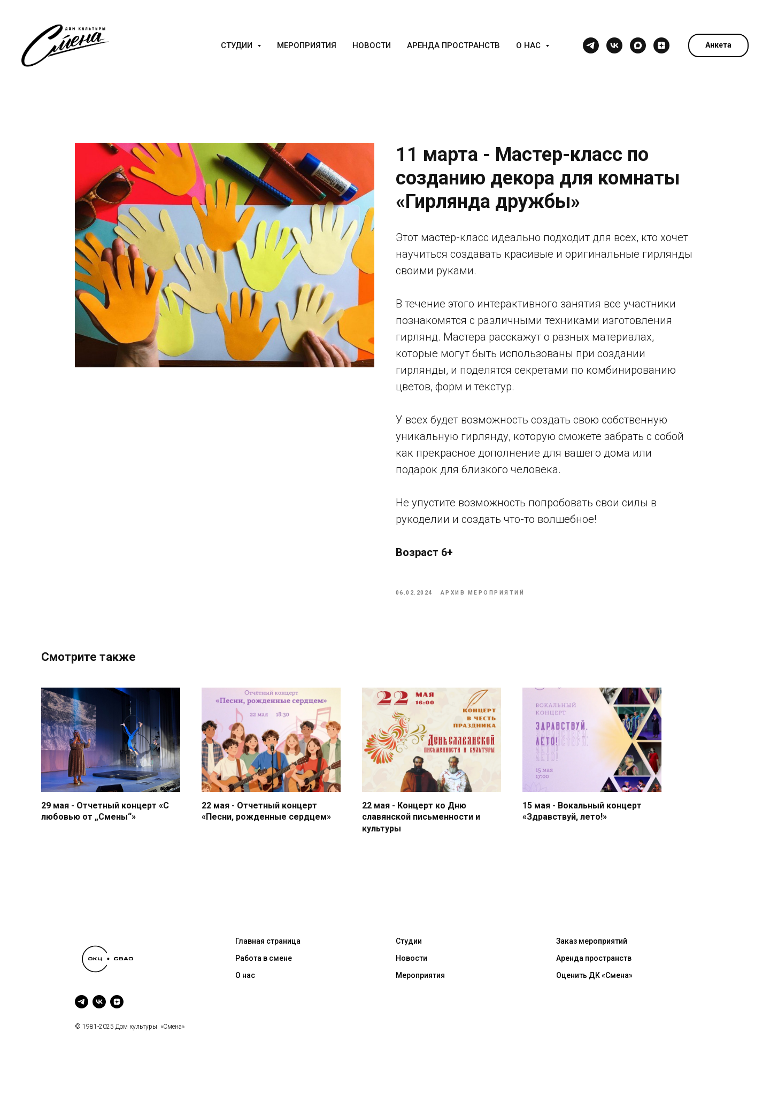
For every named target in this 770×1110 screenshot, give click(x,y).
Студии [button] (238, 45)
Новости (371, 45)
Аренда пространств (453, 45)
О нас (245, 989)
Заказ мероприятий (591, 955)
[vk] (614, 45)
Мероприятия (306, 45)
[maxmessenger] (638, 45)
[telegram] (591, 45)
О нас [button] (529, 45)
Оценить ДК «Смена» (594, 989)
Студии (409, 955)
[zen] (661, 45)
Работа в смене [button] (263, 972)
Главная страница (268, 955)
